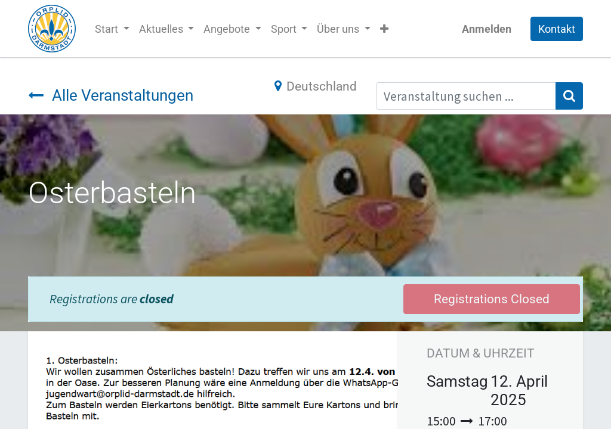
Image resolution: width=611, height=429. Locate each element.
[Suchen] (569, 96)
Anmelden (486, 29)
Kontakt (556, 29)
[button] (384, 29)
